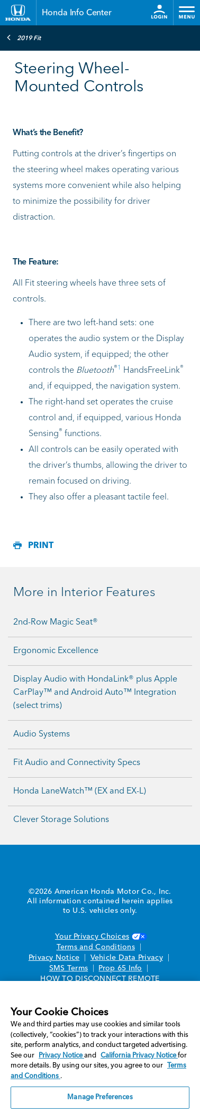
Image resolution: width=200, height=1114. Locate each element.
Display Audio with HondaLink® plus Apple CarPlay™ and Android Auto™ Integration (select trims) (95, 692)
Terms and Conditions (96, 947)
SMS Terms (68, 968)
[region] (100, 1047)
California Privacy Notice (139, 1055)
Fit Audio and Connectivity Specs (76, 763)
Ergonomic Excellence (55, 651)
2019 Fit (23, 37)
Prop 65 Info (120, 968)
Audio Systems (41, 734)
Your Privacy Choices (100, 936)
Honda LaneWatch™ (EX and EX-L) (79, 791)
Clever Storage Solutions (61, 820)
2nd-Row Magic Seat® (55, 622)
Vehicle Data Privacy (126, 957)
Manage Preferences (99, 1097)
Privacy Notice (54, 957)
